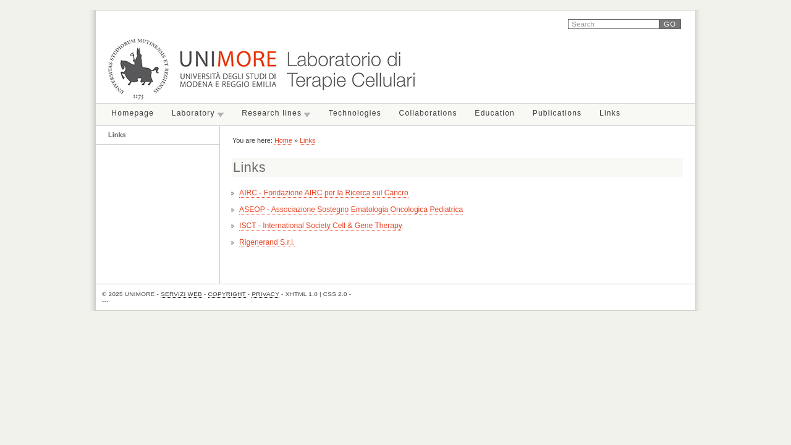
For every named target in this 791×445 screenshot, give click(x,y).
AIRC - (323, 193)
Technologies (355, 113)
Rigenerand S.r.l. (267, 242)
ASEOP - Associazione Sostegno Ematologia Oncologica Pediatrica (351, 209)
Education (495, 113)
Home (283, 140)
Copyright (227, 293)
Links (609, 113)
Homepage (132, 113)
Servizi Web (181, 293)
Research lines (272, 113)
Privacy (265, 293)
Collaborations (428, 113)
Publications (557, 113)
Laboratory (193, 113)
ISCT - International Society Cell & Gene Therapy (320, 225)
